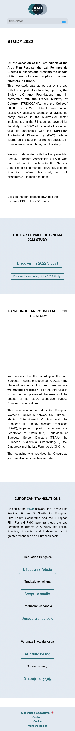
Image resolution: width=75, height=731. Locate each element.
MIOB (30, 508)
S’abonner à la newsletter (37, 712)
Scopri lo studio (37, 594)
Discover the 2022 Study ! (37, 263)
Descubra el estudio (37, 618)
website (48, 458)
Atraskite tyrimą (37, 654)
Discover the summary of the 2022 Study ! (37, 276)
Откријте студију (37, 678)
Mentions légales (37, 725)
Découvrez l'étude (37, 569)
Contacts (37, 717)
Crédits (37, 721)
